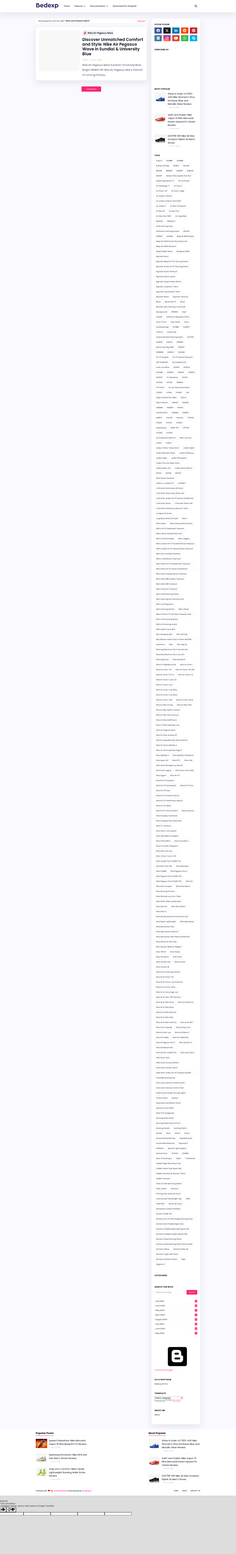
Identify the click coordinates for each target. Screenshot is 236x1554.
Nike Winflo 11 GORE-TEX (166, 1052)
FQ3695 (185, 413)
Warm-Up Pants (175, 1204)
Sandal (159, 1133)
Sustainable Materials (165, 1143)
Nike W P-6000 (162, 1037)
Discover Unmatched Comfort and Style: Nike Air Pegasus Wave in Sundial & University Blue (112, 46)
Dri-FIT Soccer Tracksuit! (183, 357)
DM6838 (159, 352)
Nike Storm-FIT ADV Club (166, 942)
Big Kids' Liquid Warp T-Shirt (168, 292)
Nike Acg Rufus (162, 659)
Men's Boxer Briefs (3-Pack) (181, 523)
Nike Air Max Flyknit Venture (168, 710)
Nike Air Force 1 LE (185, 675)
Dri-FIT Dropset (162, 357)
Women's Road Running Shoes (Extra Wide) (174, 1244)
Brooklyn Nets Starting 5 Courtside (170, 307)
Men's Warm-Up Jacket (165, 629)
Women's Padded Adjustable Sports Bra (172, 1229)
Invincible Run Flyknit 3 (166, 438)
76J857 (176, 166)
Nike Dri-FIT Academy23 (166, 785)
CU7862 (176, 327)
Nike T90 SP (161, 952)
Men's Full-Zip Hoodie (165, 538)
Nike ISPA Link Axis (164, 851)
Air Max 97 (160, 211)
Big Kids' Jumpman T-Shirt (167, 287)
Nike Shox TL (161, 911)
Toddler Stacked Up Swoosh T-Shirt (170, 1173)
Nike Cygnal (161, 775)
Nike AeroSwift (179, 659)
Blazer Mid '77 (170, 302)
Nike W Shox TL (185, 1042)
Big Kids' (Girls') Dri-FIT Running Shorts (172, 266)
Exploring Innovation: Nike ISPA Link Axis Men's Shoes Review (68, 1456)
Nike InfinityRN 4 (163, 841)
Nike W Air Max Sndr (164, 1017)
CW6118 (159, 342)
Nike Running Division (165, 891)
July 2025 (176, 1301)
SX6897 (185, 1153)
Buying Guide (161, 312)
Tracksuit (174, 1189)
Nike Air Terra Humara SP (166, 735)
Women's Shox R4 (180, 1249)
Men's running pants (164, 604)
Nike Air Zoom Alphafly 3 (166, 745)
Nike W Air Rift (187, 1022)
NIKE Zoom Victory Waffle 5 (167, 1063)
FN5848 (159, 407)
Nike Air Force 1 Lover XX (166, 680)
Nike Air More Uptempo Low (167, 725)
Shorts (177, 1133)
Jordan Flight (161, 458)
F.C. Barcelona (172, 377)
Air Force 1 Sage (177, 191)
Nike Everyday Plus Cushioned (168, 821)
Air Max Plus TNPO (163, 216)
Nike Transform (162, 957)
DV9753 (186, 367)
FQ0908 (175, 413)
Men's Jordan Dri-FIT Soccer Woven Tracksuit (174, 549)
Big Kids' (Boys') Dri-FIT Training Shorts (172, 261)
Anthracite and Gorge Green (167, 231)
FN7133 (180, 407)
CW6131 (169, 342)
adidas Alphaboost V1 (165, 181)
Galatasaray (161, 428)
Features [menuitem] (78, 6)
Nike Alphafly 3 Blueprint (183, 755)
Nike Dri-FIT (175, 775)
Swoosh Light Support (177, 1148)
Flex (187, 392)
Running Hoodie (163, 1128)
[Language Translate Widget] (168, 1397)
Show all (141, 21)
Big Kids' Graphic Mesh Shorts (168, 282)
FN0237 (175, 402)
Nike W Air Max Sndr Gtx (166, 1022)
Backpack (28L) (183, 251)
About (157, 1415)
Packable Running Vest (165, 1078)
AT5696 (170, 236)
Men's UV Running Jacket (166, 624)
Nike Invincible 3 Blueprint (167, 846)
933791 (159, 176)
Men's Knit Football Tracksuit (168, 554)
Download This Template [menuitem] (124, 6)
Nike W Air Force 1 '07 (165, 977)
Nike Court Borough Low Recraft (169, 765)
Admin (85, 60)
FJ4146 (169, 392)
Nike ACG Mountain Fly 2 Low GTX (170, 654)
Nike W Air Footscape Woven (168, 972)
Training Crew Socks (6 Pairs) (168, 1194)
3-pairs (159, 161)
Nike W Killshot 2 (182, 1032)
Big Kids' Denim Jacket (165, 276)
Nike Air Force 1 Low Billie (166, 690)
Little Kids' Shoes (163, 503)
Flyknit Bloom (162, 402)
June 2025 (176, 1305)
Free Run (179, 418)
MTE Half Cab (181, 634)
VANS (188, 1199)
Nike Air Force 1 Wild (184, 700)
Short (168, 1133)
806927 (169, 171)
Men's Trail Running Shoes (167, 619)
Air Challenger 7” (163, 186)
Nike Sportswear (187, 921)
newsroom (160, 644)
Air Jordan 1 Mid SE (164, 196)
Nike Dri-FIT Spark (163, 806)
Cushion (159, 332)
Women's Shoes (162, 1249)
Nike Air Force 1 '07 (163, 670)
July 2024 (176, 1324)
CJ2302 (159, 317)
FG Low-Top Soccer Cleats (179, 387)
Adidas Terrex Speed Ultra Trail (178, 176)
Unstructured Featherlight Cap (169, 1199)
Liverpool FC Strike (164, 513)
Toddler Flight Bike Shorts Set (168, 1163)
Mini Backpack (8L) (164, 634)
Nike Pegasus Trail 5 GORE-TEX (169, 876)
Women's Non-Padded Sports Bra (170, 1224)
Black (158, 302)
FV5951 (159, 423)
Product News (162, 1098)
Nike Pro (189, 881)
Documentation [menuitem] (97, 6)
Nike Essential (188, 811)
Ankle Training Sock (164, 226)
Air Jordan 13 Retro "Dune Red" (168, 201)
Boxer (182, 302)
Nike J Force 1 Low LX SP (166, 856)
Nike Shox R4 (161, 906)
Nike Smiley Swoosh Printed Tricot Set (172, 916)
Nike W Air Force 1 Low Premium (169, 982)
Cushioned (171, 332)
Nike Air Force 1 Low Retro (166, 695)
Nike (171, 644)
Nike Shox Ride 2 (178, 906)
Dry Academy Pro (179, 362)
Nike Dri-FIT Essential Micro (167, 795)
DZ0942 (170, 372)
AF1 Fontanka (183, 181)
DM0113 (181, 347)
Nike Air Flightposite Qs (166, 664)
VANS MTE (160, 1204)
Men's (184, 518)
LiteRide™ (182, 483)
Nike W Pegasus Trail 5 (165, 1042)
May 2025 (176, 1310)
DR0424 (170, 352)
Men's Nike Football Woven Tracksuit (171, 574)
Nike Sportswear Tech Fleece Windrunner (173, 937)
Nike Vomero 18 (162, 967)
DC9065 (180, 342)
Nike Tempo (175, 952)
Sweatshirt (183, 1143)
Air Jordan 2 (161, 206)
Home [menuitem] (67, 6)
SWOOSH (160, 1148)
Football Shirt (162, 413)
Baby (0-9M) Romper (185, 236)
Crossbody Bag (162, 327)
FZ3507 (179, 423)
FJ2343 (159, 392)
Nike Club (188, 760)
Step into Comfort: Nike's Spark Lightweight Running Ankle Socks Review (67, 1472)
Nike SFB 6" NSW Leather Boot (168, 901)
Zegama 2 (160, 1264)
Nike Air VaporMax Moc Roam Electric (172, 740)
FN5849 (170, 407)
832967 (180, 171)
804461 (159, 171)
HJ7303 (159, 433)
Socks (186, 1133)
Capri (184, 312)
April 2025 (176, 1315)
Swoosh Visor (161, 1153)
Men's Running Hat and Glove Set (170, 599)
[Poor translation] (11, 1509)
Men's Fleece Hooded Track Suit (169, 533)
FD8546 (179, 382)
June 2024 (176, 1328)
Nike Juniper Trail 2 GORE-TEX (168, 861)
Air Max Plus (174, 211)
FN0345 (185, 402)
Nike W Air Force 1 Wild (165, 987)
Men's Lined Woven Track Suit (168, 559)
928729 (190, 171)
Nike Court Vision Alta (184, 770)
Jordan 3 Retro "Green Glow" (167, 448)
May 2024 (176, 1333)
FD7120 (169, 382)
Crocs (186, 322)
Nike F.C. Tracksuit (163, 826)
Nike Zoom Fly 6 (187, 1052)
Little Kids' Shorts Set (184, 503)
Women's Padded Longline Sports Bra (171, 1234)
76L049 (186, 166)
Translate (173, 1400)
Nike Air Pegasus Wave (98, 33)
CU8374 (186, 327)
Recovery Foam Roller (165, 1108)
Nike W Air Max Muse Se (166, 1012)
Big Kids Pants (162, 256)
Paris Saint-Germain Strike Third (169, 1088)
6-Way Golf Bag (162, 166)
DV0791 (176, 367)
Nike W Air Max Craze (165, 1002)
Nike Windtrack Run (164, 1047)
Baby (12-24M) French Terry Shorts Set (171, 241)
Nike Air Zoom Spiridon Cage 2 (169, 750)
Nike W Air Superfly (164, 1027)
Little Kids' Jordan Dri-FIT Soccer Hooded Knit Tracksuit (175, 498)
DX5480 (159, 372)
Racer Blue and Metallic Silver (168, 1103)
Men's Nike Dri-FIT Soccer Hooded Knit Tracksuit (172, 569)
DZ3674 (191, 372)
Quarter (175, 1098)
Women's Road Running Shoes (169, 1239)
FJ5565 (179, 392)
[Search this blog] (170, 1292)
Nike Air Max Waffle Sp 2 (166, 720)
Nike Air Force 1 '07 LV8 (185, 670)
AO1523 (186, 231)
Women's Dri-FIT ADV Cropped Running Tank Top (174, 1219)
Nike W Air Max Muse (165, 1007)
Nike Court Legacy (163, 770)
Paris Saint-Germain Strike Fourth (170, 1083)
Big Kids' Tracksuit (180, 297)
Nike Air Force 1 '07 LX (165, 675)
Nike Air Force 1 (186, 664)
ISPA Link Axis (185, 438)
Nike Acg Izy (182, 644)
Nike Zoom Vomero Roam (167, 1068)
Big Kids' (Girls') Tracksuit (166, 271)
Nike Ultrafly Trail (163, 962)
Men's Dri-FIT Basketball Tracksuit (170, 528)
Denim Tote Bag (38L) (165, 347)
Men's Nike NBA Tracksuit (166, 584)
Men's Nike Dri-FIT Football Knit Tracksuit (173, 564)
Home (176, 1491)
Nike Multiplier (182, 866)
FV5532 (190, 418)
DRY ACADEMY (162, 362)
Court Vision (161, 322)
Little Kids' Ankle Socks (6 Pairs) (169, 488)
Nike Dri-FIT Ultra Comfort (167, 811)
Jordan (168, 443)
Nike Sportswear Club (165, 926)
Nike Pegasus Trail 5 (179, 871)
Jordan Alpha (188, 448)
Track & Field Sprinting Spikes (169, 1183)
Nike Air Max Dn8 (184, 705)
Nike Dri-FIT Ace (186, 785)
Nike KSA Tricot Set (164, 866)
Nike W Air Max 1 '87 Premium (168, 997)
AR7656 (159, 236)
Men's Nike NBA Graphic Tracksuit (170, 579)
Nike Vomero (180, 962)
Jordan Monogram (179, 458)
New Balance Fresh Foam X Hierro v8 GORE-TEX (174, 639)
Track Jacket (161, 1189)
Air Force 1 (178, 186)
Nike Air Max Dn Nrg (164, 705)
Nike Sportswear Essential (167, 932)
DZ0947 (181, 372)
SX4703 (175, 1153)
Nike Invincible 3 (181, 841)
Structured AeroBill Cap (165, 1138)
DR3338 (181, 352)
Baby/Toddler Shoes (164, 251)
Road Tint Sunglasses (165, 1113)
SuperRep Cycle (186, 1138)
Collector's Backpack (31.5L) (177, 317)
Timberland (190, 1158)
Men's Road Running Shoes (167, 594)
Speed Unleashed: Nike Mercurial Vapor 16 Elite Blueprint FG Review (67, 1442)
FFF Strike (160, 387)
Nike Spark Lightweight (166, 921)
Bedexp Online (161, 1384)
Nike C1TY (176, 760)
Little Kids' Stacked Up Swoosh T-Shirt (172, 508)
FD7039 (159, 382)
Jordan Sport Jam (163, 468)
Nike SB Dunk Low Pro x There (168, 896)
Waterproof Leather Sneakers (168, 1209)
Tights (178, 1158)
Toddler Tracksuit (163, 1178)
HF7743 (186, 428)
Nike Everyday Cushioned (166, 816)
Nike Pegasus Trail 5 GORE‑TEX (169, 881)
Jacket (159, 443)
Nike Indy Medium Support (167, 836)
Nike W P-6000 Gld (180, 1037)
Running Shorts (180, 1128)
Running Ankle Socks (165, 1118)
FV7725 (169, 423)
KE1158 (168, 473)
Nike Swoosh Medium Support (169, 947)
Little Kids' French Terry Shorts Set (170, 493)
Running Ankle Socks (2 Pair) (168, 1123)
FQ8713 (159, 418)
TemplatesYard (60, 1491)
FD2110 (184, 377)
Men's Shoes (184, 609)
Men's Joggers (184, 538)
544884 (169, 161)
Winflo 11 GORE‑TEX (164, 1214)
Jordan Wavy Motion (183, 468)
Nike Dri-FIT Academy (165, 780)
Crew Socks (175, 322)
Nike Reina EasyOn (164, 886)
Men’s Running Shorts (165, 609)
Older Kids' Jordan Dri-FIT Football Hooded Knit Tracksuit (173, 1073)
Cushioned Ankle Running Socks (169, 337)
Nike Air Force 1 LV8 (164, 700)
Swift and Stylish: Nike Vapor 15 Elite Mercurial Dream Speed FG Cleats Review (181, 120)
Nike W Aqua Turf (183, 1027)
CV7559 (190, 337)
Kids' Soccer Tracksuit (165, 478)
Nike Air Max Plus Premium (167, 715)
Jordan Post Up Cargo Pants (168, 463)
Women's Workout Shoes (166, 1259)
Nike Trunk (177, 957)
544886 (180, 161)
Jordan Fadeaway (186, 453)
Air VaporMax (181, 216)
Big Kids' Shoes (162, 297)
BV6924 (174, 312)
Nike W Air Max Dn (185, 1002)
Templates (87, 1491)
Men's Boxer (161, 523)
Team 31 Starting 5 (164, 1158)
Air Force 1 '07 (161, 191)
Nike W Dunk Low (163, 1032)
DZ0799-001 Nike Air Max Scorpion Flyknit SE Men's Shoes (181, 139)
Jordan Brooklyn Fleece (165, 453)
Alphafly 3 (171, 221)
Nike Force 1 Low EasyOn (166, 831)
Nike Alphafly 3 (162, 755)
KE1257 (178, 473)
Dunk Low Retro (162, 367)
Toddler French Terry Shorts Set (169, 1168)
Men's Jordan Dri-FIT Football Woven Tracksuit (175, 544)
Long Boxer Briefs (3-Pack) (167, 518)
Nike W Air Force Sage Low (167, 992)
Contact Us (195, 1491)
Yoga (183, 1259)
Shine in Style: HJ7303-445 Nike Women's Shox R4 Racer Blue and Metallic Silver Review (181, 99)
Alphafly (159, 221)
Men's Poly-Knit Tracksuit (166, 589)
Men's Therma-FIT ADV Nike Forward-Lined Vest (173, 614)
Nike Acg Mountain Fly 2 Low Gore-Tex (172, 649)
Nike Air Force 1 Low (164, 685)
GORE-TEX (175, 428)
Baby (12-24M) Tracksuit (166, 246)
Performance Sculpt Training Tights (171, 1093)
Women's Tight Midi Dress (167, 1254)
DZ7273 (159, 377)
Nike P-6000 (161, 871)
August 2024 (176, 1319)
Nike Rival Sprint (183, 886)
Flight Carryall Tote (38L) (166, 397)
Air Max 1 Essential (178, 206)
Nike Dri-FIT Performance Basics (169, 801)
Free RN (169, 418)
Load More (91, 89)
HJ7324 (169, 433)
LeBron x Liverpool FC (165, 483)
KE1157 (159, 473)
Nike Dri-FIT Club (163, 790)
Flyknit (183, 397)
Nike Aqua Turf (162, 760)
